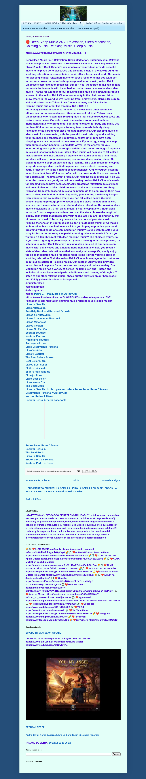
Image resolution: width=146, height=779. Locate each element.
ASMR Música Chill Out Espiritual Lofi (63, 23)
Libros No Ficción (36, 329)
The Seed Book (35, 385)
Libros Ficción (34, 325)
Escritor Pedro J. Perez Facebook (46, 400)
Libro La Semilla (35, 304)
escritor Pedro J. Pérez (39, 396)
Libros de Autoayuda (64, 293)
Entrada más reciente (38, 480)
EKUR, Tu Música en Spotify (43, 632)
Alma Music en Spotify (89, 28)
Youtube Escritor (36, 336)
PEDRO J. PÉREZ (32, 23)
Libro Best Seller (36, 378)
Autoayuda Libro (36, 343)
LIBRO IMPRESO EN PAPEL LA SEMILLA (48, 488)
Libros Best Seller (36, 364)
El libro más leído (36, 368)
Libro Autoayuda (36, 307)
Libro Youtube (34, 350)
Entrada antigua (111, 480)
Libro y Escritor (35, 353)
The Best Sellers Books (40, 357)
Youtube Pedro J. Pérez (40, 463)
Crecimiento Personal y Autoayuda (46, 392)
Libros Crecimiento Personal (43, 318)
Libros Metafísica (36, 322)
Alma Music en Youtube (62, 28)
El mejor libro (34, 375)
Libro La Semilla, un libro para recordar (77, 735)
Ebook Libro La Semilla (39, 459)
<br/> (35, 420)
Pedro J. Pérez (42, 293)
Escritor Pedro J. (36, 449)
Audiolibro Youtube (37, 339)
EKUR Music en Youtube (35, 28)
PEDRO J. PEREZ (35, 727)
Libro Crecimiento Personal (42, 346)
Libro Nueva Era (35, 382)
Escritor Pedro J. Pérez (70, 491)
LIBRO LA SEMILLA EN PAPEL (87, 488)
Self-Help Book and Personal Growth (48, 311)
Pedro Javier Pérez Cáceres (42, 445)
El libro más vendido (38, 371)
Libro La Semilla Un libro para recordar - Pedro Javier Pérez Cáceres (67, 389)
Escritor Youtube (36, 332)
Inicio (76, 480)
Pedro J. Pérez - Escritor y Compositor (104, 23)
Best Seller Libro (36, 361)
